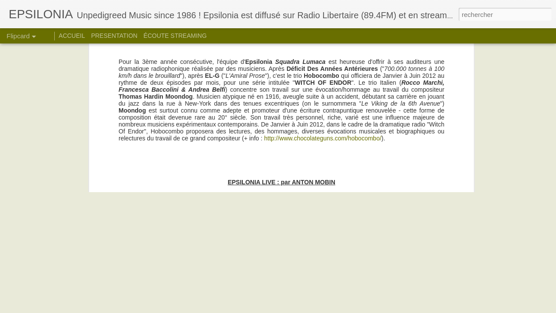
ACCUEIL (72, 35)
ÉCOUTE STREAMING (174, 35)
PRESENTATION (114, 35)
